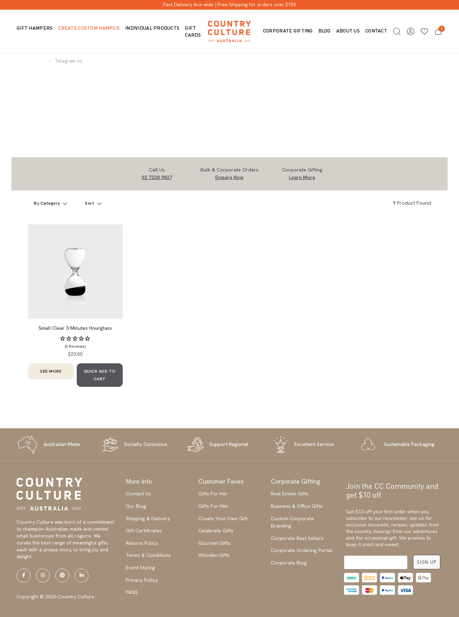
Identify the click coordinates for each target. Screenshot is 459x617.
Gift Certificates (144, 530)
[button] (397, 31)
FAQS (132, 592)
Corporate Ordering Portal (301, 550)
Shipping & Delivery (148, 518)
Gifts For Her (213, 493)
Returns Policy (142, 543)
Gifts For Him (213, 506)
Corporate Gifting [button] (288, 31)
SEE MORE (51, 371)
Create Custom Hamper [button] (89, 28)
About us (348, 31)
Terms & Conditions (148, 555)
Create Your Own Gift (222, 518)
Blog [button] (324, 31)
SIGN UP (427, 562)
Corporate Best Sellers (297, 538)
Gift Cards (193, 31)
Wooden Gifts (214, 555)
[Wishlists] (424, 31)
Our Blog (136, 506)
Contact (376, 31)
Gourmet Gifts (214, 543)
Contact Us (138, 493)
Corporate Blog (289, 563)
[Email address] (376, 562)
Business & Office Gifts (296, 506)
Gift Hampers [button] (35, 28)
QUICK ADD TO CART (100, 375)
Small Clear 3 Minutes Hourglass (75, 328)
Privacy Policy (142, 580)
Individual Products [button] (152, 28)
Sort (90, 203)
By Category (47, 203)
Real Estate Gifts (289, 493)
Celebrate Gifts (215, 530)
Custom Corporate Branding (292, 522)
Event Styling (140, 567)
